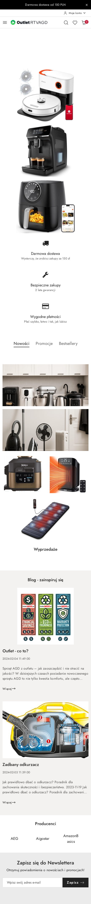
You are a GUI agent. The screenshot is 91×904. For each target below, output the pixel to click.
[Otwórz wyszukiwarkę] (66, 23)
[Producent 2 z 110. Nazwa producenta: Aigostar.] (42, 838)
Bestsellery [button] (68, 343)
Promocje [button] (44, 343)
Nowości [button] (21, 343)
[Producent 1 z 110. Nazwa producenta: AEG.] (14, 838)
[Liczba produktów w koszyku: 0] (83, 23)
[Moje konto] (75, 13)
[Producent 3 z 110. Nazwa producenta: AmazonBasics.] (71, 838)
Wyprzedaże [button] (45, 549)
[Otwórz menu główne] (5, 22)
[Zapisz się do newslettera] (33, 882)
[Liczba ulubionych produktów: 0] (75, 23)
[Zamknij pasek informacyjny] (86, 5)
